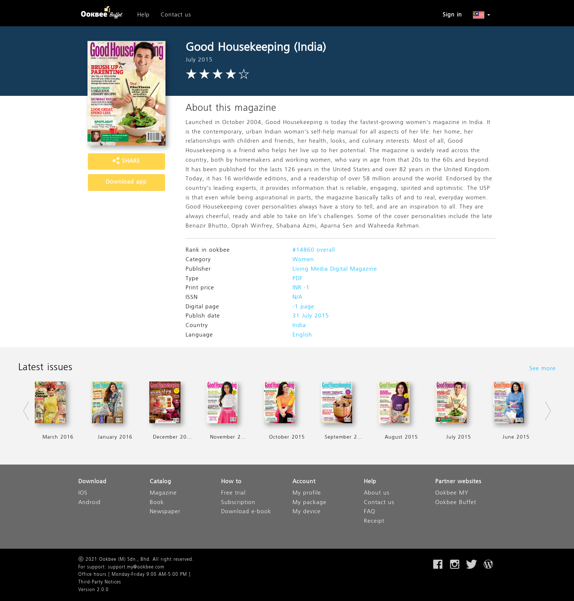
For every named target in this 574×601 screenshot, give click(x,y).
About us (377, 493)
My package (309, 502)
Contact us (176, 15)
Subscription (238, 502)
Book (157, 502)
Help (143, 15)
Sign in (452, 15)
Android (89, 502)
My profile (306, 493)
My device (306, 512)
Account (304, 482)
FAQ (369, 512)
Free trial (233, 493)
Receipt (374, 521)
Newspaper (165, 512)
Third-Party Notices (99, 582)
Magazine (163, 493)
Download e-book (246, 512)
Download (92, 482)
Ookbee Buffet (455, 502)
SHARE (126, 161)
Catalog (160, 482)
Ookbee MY (451, 493)
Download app (126, 182)
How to (231, 482)
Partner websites (458, 482)
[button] (481, 15)
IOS (82, 493)
